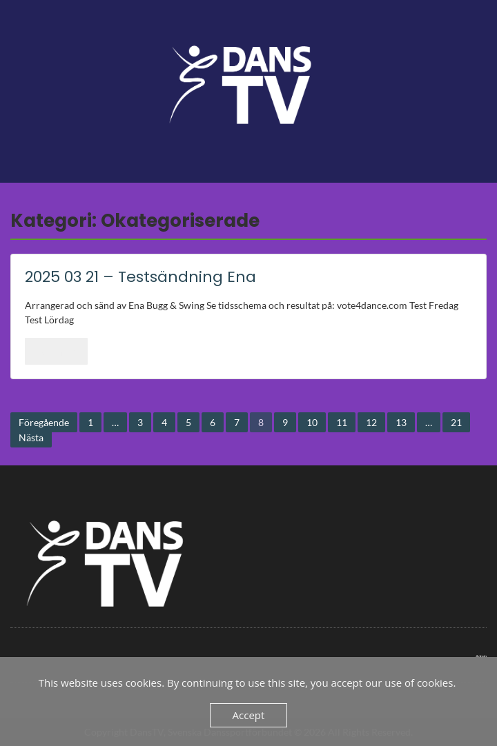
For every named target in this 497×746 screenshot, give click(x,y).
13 (401, 422)
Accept (249, 715)
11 (341, 422)
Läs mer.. (56, 351)
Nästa (31, 437)
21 (456, 422)
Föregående (44, 422)
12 (371, 422)
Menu (24, 23)
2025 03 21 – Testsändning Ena (140, 277)
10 (312, 422)
